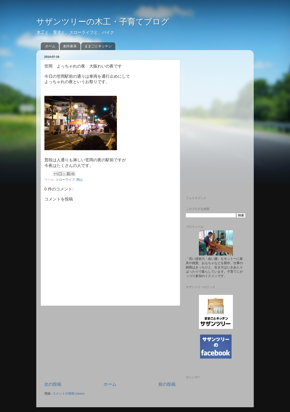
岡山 (79, 179)
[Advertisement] (110, 343)
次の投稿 (52, 384)
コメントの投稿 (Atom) (68, 393)
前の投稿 (167, 384)
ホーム (50, 46)
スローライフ (65, 179)
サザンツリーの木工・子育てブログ (102, 21)
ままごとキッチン (98, 46)
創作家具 (70, 46)
